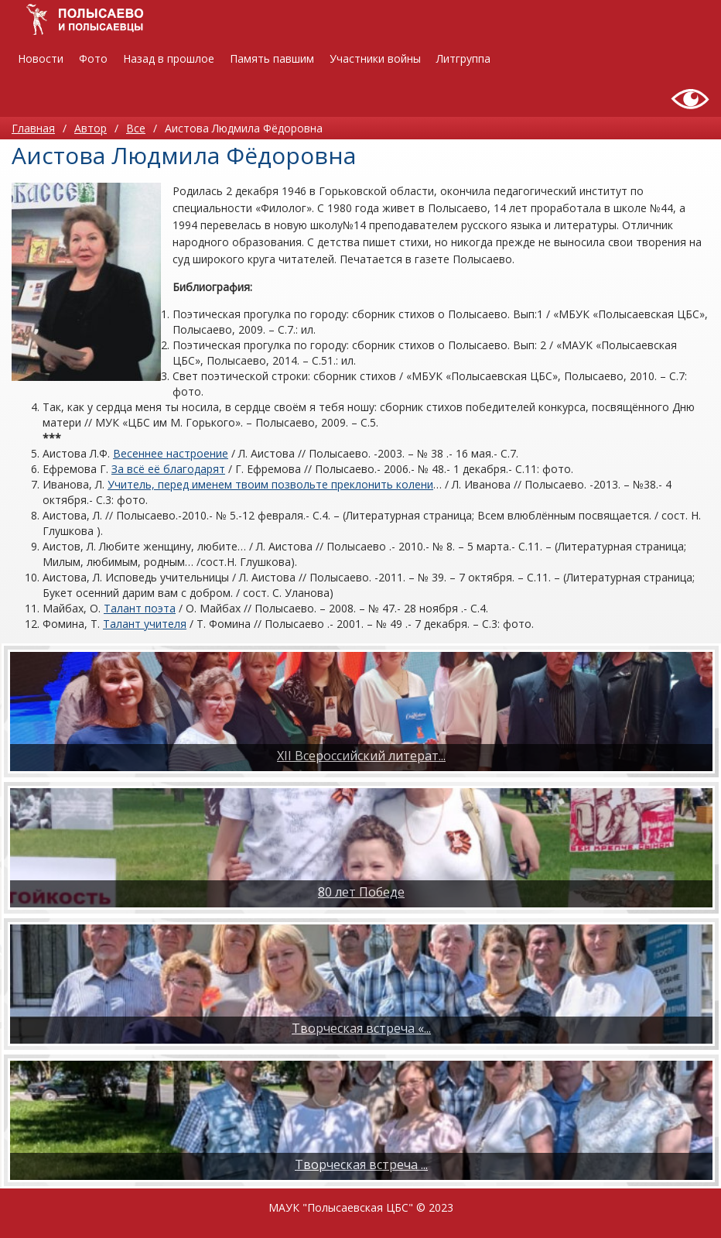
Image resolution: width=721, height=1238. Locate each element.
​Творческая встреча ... (361, 1164)
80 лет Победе (361, 891)
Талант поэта (140, 608)
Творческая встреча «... (361, 1028)
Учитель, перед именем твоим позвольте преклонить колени (270, 484)
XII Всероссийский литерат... (361, 755)
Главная (33, 128)
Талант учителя (144, 623)
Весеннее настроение (170, 453)
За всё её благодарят (168, 468)
